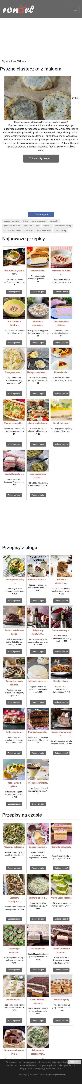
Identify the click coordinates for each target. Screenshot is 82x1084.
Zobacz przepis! (14, 292)
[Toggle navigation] (75, 9)
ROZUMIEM (74, 1062)
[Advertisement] (41, 39)
